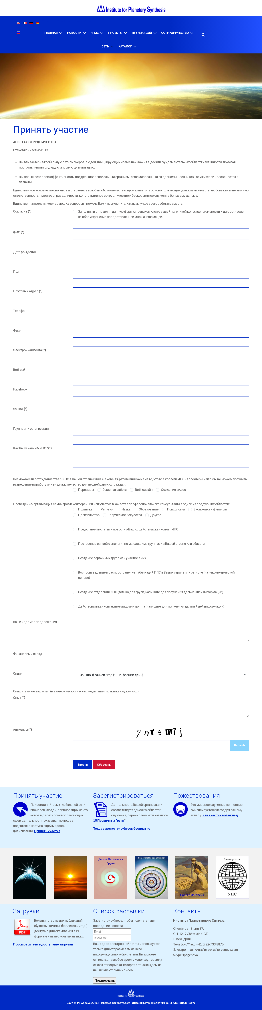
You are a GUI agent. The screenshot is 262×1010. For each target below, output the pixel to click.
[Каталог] (135, 46)
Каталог (125, 46)
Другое (155, 515)
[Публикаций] (155, 33)
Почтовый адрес (27, 291)
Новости (74, 33)
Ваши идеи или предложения (35, 622)
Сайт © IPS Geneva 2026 (82, 1002)
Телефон (19, 311)
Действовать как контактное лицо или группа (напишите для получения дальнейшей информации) (151, 606)
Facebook (20, 389)
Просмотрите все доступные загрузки (43, 944)
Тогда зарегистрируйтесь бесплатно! (122, 828)
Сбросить (104, 764)
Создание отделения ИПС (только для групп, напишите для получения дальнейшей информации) (150, 592)
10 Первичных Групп (108, 820)
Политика (85, 509)
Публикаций (142, 33)
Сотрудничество (175, 33)
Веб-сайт (20, 370)
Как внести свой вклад (220, 815)
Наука (126, 509)
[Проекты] (125, 33)
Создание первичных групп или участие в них (112, 558)
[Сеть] (112, 46)
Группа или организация (31, 428)
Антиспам (22, 730)
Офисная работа (114, 490)
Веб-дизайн (144, 490)
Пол (16, 271)
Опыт (19, 698)
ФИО (18, 232)
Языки (20, 409)
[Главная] (61, 33)
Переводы (86, 490)
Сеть (105, 46)
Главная (51, 33)
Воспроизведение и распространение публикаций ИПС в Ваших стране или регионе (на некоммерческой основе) (156, 575)
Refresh (239, 745)
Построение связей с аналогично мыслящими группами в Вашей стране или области (141, 544)
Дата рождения (25, 252)
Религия (107, 509)
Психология (176, 509)
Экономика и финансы (210, 509)
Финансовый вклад (27, 654)
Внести (83, 764)
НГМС (95, 33)
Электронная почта (29, 350)
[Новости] (84, 33)
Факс (17, 330)
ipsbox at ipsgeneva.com (115, 1002)
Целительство (89, 515)
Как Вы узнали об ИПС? (32, 448)
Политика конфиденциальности (174, 1002)
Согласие (22, 211)
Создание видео (173, 490)
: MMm (146, 1002)
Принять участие (47, 831)
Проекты (115, 33)
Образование (149, 509)
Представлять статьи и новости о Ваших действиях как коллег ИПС (128, 529)
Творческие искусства (125, 515)
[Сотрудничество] (192, 33)
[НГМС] (102, 33)
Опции (18, 673)
